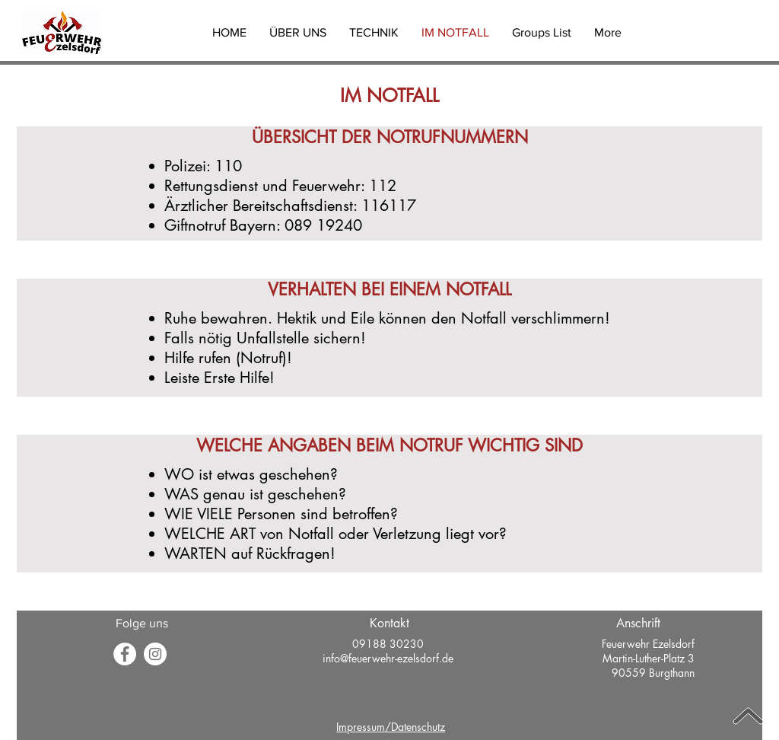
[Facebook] (124, 654)
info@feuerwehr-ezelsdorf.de (388, 658)
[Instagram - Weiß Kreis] (155, 654)
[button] (298, 33)
